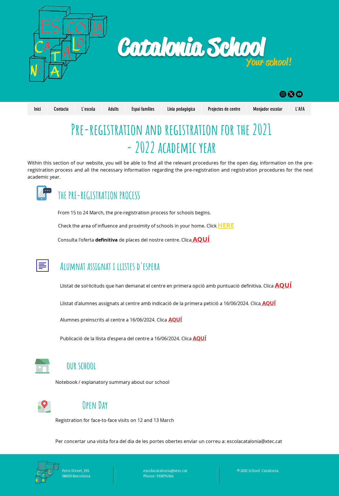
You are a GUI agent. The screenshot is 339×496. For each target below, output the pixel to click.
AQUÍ (268, 303)
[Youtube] (299, 94)
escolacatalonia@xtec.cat (254, 441)
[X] (291, 94)
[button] (88, 109)
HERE (226, 225)
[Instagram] (283, 94)
